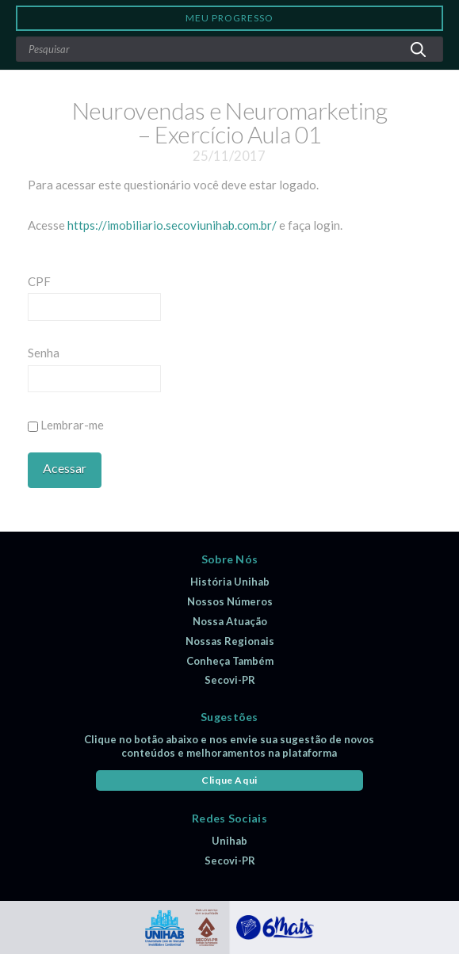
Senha (43, 352)
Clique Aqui (229, 780)
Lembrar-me (66, 425)
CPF (39, 281)
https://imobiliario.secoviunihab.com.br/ (172, 225)
